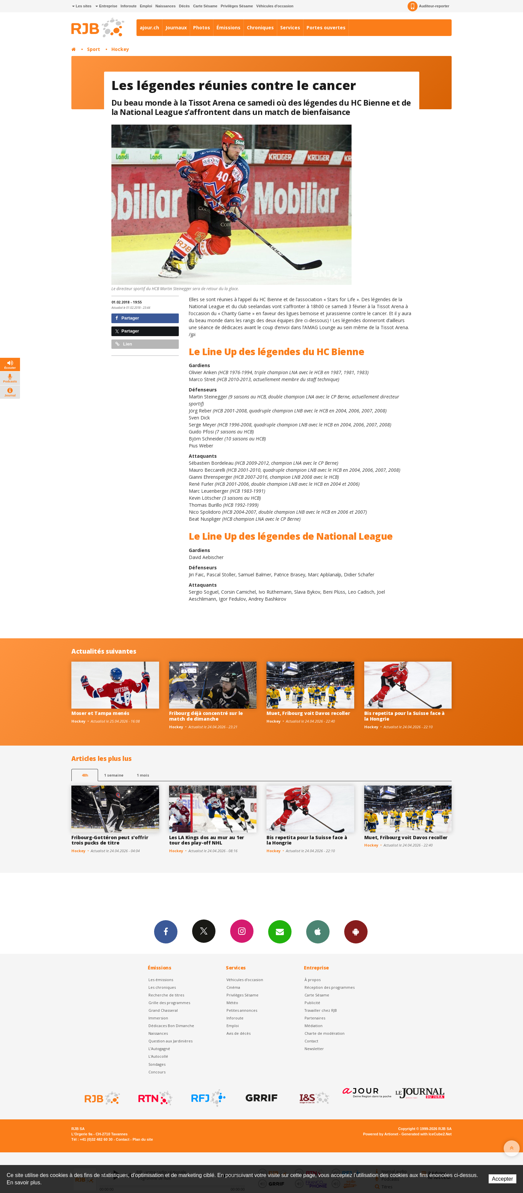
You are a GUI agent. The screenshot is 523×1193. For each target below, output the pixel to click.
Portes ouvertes (326, 27)
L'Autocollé (158, 1056)
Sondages (156, 1064)
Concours (156, 1072)
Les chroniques (162, 987)
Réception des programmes (330, 987)
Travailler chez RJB (321, 1010)
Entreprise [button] (106, 6)
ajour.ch (149, 27)
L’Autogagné (159, 1048)
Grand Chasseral (163, 1010)
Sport (93, 49)
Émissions (228, 27)
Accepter (502, 1179)
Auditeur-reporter (428, 6)
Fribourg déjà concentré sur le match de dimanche (206, 716)
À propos (313, 979)
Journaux (176, 27)
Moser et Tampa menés (100, 713)
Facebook (165, 931)
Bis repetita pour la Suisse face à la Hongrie (404, 716)
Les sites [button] (81, 6)
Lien (123, 343)
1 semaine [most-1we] (113, 775)
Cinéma (233, 987)
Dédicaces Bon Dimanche (171, 1025)
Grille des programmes (169, 1002)
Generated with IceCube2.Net (427, 1134)
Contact (311, 1041)
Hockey (120, 49)
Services (290, 27)
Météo (232, 1002)
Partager (127, 317)
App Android (356, 931)
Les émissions (160, 979)
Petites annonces (241, 1010)
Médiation (314, 1025)
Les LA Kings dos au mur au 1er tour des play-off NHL (206, 840)
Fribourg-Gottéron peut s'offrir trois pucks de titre (109, 840)
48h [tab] (85, 775)
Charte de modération (325, 1033)
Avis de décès (238, 1033)
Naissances (165, 6)
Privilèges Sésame (237, 6)
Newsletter (314, 1048)
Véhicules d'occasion (274, 6)
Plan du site (142, 1139)
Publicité (312, 1002)
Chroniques (260, 27)
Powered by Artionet (380, 1134)
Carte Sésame (205, 6)
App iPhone (318, 931)
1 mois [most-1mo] (143, 775)
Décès (184, 6)
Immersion (158, 1018)
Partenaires (315, 1018)
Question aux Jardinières (170, 1041)
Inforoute (129, 6)
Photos (201, 27)
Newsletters (280, 931)
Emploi (146, 6)
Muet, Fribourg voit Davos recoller (308, 713)
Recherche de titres (166, 995)
